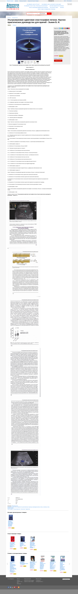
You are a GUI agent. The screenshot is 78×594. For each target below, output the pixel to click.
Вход (65, 0)
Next (69, 564)
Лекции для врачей (22, 0)
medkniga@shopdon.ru (39, 581)
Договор (16, 0)
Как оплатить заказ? (54, 7)
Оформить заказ (19, 581)
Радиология (28, 509)
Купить (9, 25)
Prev (8, 564)
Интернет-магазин (10, 0)
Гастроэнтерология (16, 509)
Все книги (9, 17)
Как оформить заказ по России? (33, 4)
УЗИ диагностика (15, 17)
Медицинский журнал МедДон (33, 0)
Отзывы (14, 25)
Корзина (18, 580)
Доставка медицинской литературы (57, 5)
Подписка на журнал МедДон (29, 581)
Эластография (10, 509)
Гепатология (23, 509)
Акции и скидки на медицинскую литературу (46, 9)
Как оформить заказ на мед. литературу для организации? (36, 5)
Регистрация (69, 0)
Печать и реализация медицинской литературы (38, 7)
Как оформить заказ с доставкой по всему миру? (51, 4)
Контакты (62, 7)
